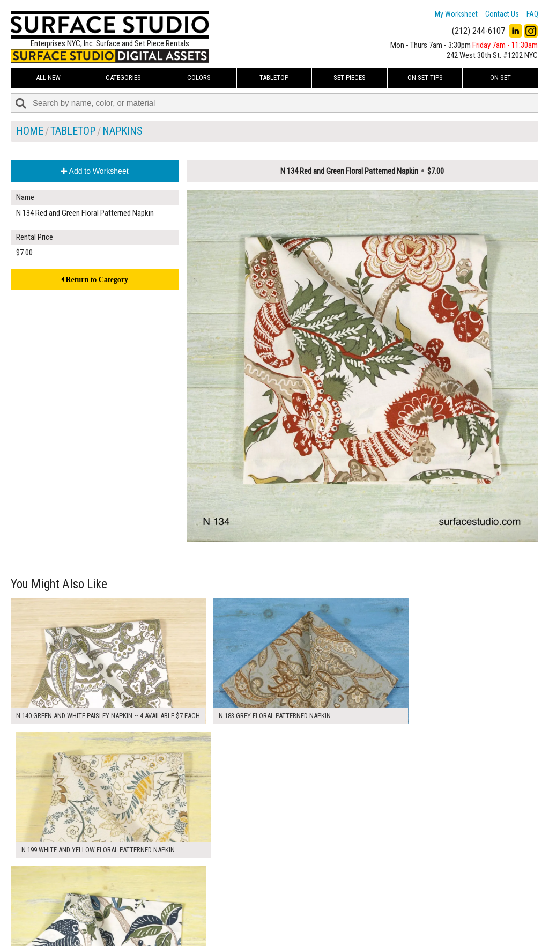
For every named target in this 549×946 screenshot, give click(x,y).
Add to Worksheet (94, 171)
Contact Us (502, 14)
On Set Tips (425, 77)
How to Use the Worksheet (235, 892)
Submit (387, 916)
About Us (209, 903)
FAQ (532, 14)
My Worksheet (456, 14)
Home (29, 130)
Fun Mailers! (213, 927)
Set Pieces (349, 77)
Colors (199, 77)
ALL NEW (48, 77)
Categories (123, 77)
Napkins (122, 130)
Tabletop (273, 77)
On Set (500, 77)
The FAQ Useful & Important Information (255, 916)
